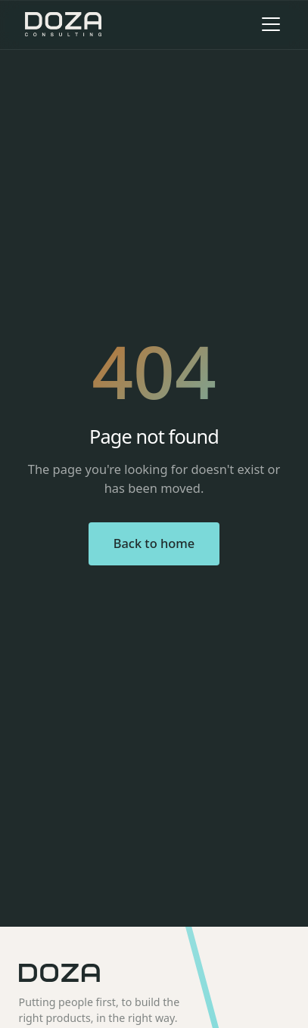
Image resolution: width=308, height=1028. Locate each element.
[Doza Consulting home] (63, 24)
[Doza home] (154, 973)
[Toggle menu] (271, 24)
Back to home (154, 543)
